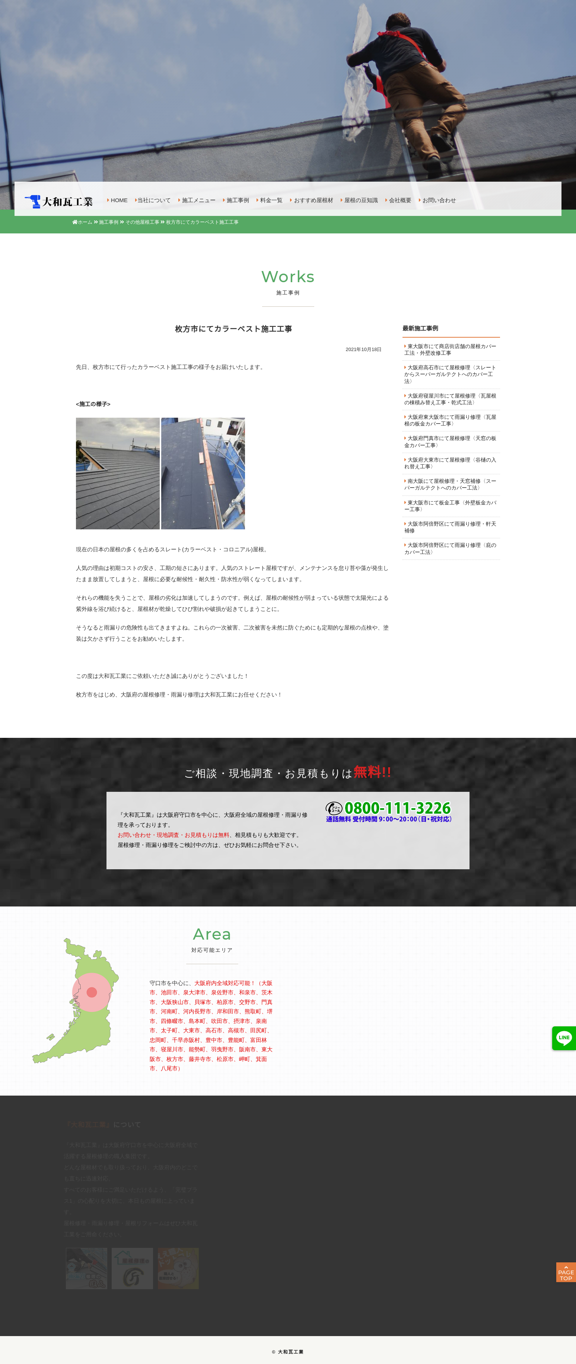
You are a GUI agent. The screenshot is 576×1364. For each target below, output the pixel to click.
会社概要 (398, 199)
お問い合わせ (437, 199)
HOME (117, 199)
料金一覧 (270, 199)
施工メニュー (197, 199)
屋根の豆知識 (359, 199)
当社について (153, 199)
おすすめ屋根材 (311, 199)
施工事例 (236, 199)
